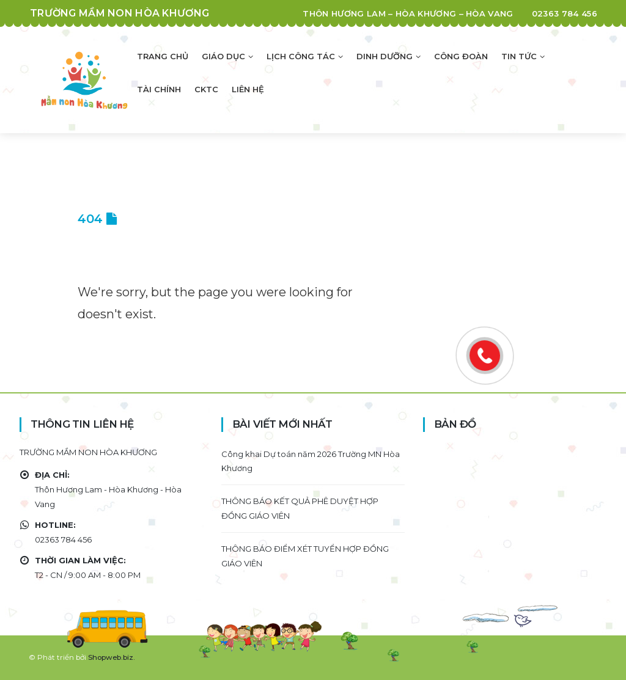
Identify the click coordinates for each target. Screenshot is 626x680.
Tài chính (159, 89)
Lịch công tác (301, 56)
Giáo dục (223, 56)
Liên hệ (248, 89)
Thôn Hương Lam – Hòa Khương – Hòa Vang (408, 13)
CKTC (206, 89)
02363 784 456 (564, 13)
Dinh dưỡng (384, 56)
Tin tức (519, 56)
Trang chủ (162, 56)
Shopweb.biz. (111, 657)
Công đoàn (461, 56)
